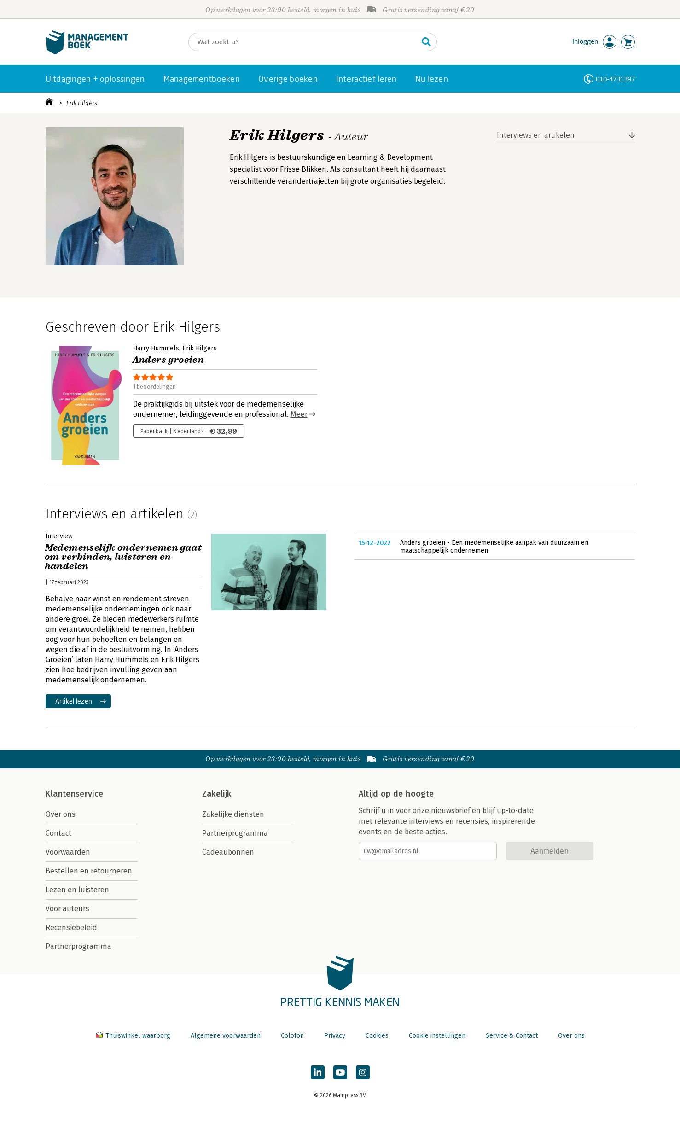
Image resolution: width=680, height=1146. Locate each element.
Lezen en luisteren (77, 889)
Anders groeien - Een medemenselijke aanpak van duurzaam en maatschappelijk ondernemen (494, 547)
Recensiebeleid (71, 927)
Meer (299, 414)
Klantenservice (75, 794)
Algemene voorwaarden (226, 1036)
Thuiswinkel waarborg (134, 1036)
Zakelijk (217, 794)
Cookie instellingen (437, 1036)
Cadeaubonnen (228, 852)
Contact (58, 833)
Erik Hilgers (81, 102)
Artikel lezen (74, 701)
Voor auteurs (67, 908)
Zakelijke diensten (233, 814)
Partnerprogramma (78, 946)
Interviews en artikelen (536, 135)
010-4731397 (615, 79)
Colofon (292, 1036)
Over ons (61, 814)
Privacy (334, 1036)
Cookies (377, 1036)
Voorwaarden (68, 852)
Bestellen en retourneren (89, 871)
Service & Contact (512, 1036)
